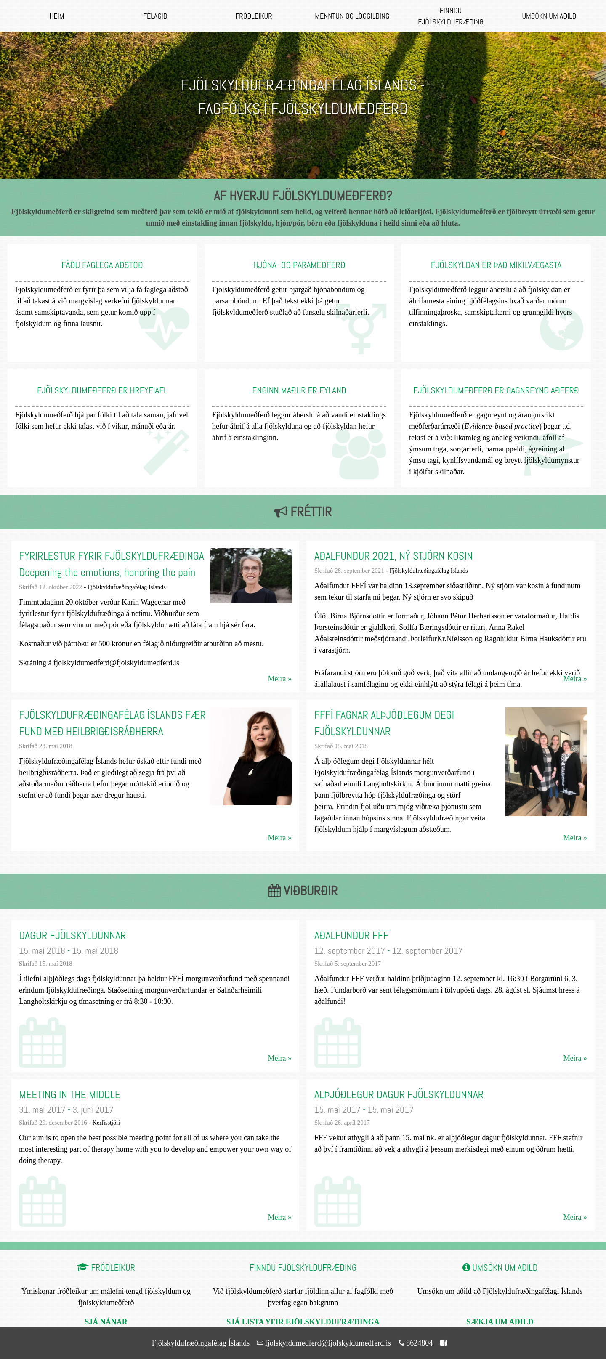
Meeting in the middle (69, 1095)
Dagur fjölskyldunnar (72, 935)
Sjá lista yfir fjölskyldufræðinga (303, 1321)
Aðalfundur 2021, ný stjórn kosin (393, 556)
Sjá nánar (106, 1321)
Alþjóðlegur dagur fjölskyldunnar (399, 1095)
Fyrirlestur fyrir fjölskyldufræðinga (111, 556)
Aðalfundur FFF (351, 935)
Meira (277, 678)
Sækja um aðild (499, 1321)
